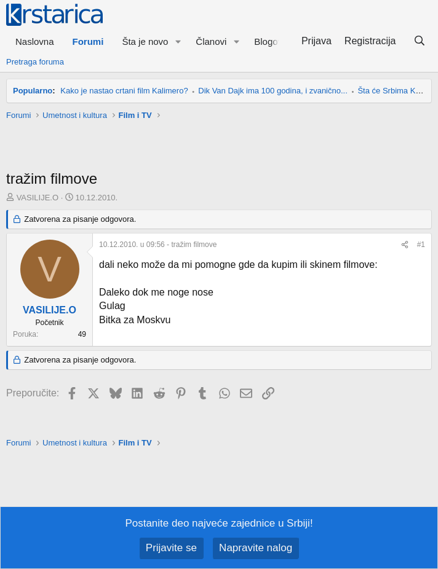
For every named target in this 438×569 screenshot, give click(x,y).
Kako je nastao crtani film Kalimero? (124, 90)
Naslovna (34, 41)
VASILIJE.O (37, 197)
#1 (421, 244)
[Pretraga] (419, 41)
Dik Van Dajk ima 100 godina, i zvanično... (273, 90)
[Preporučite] (405, 245)
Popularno (32, 90)
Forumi (88, 41)
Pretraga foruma (35, 61)
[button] (177, 41)
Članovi (211, 41)
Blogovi (269, 41)
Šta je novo (145, 41)
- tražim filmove (158, 244)
